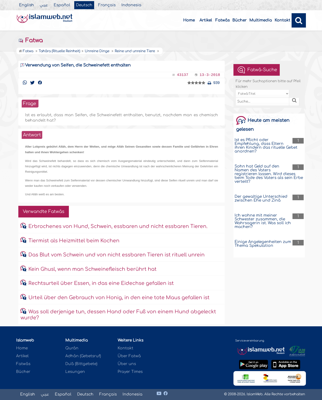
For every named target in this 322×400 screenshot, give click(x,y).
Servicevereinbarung (249, 340)
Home (189, 20)
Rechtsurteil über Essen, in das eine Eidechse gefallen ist (101, 283)
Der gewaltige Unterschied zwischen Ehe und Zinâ (261, 198)
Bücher (239, 20)
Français (107, 5)
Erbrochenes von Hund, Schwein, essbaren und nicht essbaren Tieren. (118, 226)
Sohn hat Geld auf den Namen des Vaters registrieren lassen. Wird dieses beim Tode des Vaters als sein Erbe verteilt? (269, 174)
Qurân (71, 348)
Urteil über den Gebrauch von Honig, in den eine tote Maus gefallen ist (119, 297)
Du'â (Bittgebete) (81, 364)
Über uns (127, 364)
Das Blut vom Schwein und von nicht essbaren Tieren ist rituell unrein (116, 255)
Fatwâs (222, 20)
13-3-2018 (209, 75)
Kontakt (282, 20)
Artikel (205, 20)
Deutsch (84, 5)
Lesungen (75, 372)
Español (62, 5)
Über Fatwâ (129, 356)
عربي (44, 5)
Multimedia (260, 20)
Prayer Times (130, 372)
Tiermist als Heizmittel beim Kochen (73, 240)
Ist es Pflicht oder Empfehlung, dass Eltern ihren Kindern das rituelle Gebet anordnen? (266, 145)
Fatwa (30, 40)
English (26, 5)
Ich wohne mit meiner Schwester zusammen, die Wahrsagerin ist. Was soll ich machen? (263, 221)
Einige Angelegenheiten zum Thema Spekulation (263, 244)
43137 (182, 75)
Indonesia (131, 5)
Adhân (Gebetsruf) (83, 356)
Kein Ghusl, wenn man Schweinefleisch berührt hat (92, 269)
